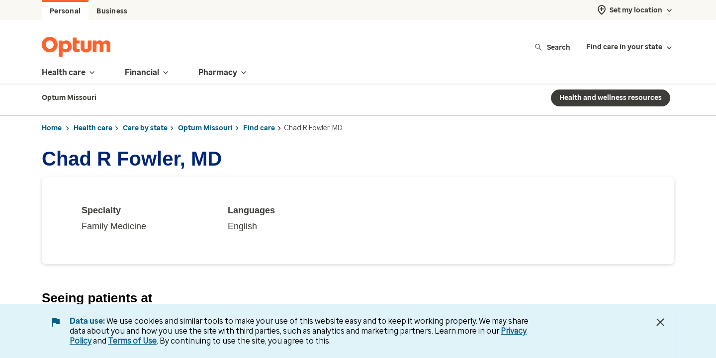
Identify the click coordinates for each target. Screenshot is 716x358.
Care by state (145, 128)
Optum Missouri (205, 128)
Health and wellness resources (610, 97)
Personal (65, 11)
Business (111, 11)
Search (552, 47)
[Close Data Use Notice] (660, 322)
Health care (93, 128)
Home (52, 128)
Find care (259, 128)
